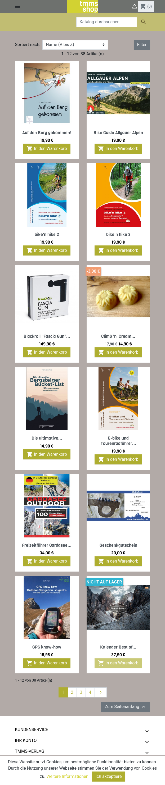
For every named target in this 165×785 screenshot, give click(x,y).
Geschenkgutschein (118, 545)
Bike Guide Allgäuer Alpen (118, 132)
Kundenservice (31, 729)
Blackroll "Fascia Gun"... (47, 336)
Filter (142, 44)
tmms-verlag (29, 751)
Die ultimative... (47, 438)
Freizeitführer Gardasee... (47, 545)
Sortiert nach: (28, 44)
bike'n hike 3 (118, 234)
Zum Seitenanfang (125, 707)
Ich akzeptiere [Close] (109, 777)
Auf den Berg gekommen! (47, 132)
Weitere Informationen (67, 777)
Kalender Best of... (118, 647)
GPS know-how (46, 647)
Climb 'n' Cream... (118, 336)
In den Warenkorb (46, 148)
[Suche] (106, 22)
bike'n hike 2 (47, 234)
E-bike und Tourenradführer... (118, 440)
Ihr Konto (26, 740)
